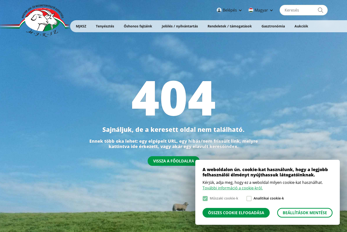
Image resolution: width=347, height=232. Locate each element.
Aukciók (301, 26)
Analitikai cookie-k (269, 198)
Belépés (230, 10)
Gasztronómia (273, 26)
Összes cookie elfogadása (236, 212)
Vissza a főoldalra (173, 161)
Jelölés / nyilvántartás (180, 26)
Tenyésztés (105, 26)
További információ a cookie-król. (233, 188)
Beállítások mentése (305, 212)
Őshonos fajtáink (138, 26)
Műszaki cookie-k (224, 198)
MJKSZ (81, 26)
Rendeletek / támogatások (230, 26)
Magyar (261, 10)
